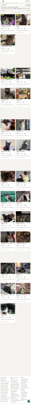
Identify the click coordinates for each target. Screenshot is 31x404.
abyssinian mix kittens (14, 390)
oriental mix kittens (14, 381)
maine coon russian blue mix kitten (25, 400)
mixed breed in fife (3, 377)
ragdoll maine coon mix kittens (5, 398)
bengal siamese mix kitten (15, 384)
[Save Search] (28, 401)
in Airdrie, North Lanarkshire (14, 7)
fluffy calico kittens (24, 386)
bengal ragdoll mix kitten (4, 401)
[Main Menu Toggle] (1, 1)
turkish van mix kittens (4, 393)
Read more (28, 8)
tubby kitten (23, 398)
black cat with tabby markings (15, 400)
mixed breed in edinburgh (4, 383)
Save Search (3, 10)
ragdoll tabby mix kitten (4, 392)
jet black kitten (23, 383)
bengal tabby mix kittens (14, 387)
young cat (22, 377)
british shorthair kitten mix (15, 382)
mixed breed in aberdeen (4, 386)
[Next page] (18, 325)
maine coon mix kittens (4, 399)
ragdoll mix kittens (13, 391)
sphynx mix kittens (3, 395)
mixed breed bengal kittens (15, 394)
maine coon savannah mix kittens (14, 378)
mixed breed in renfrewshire (5, 389)
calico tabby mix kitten (4, 396)
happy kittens (23, 390)
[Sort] (28, 10)
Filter (28, 5)
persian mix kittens (24, 396)
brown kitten (23, 389)
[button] (8, 73)
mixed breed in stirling (4, 390)
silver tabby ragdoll (24, 395)
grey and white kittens (24, 392)
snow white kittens (24, 393)
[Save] (14, 26)
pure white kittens (23, 380)
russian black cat (13, 397)
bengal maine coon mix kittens (15, 385)
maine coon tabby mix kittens (15, 388)
